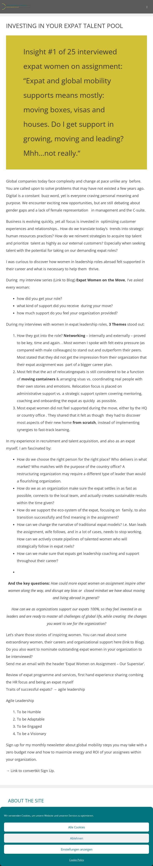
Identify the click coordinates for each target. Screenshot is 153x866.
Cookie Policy (76, 860)
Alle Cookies (76, 827)
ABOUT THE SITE (26, 800)
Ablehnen (76, 838)
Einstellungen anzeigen (76, 849)
